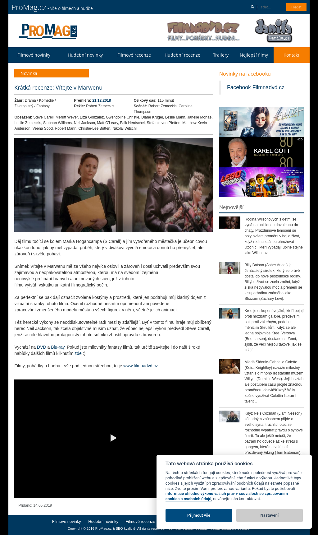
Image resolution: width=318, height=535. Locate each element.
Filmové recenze (134, 55)
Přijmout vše (198, 515)
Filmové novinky (33, 55)
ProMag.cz (103, 528)
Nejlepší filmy (254, 55)
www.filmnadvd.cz (140, 365)
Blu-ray (57, 347)
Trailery (221, 55)
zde (79, 353)
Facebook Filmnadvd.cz (255, 87)
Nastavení (270, 515)
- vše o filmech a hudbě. (52, 7)
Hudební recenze (182, 55)
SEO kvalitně (126, 528)
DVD (42, 347)
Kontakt (291, 55)
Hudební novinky (85, 55)
